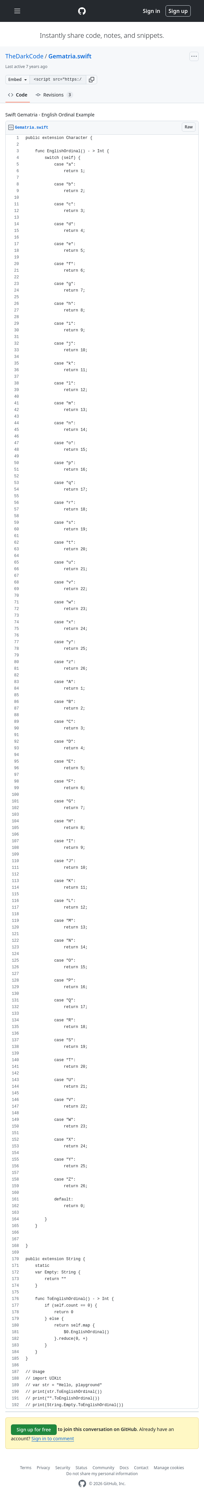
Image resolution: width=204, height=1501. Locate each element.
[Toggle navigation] (17, 11)
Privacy (43, 1467)
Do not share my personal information (102, 1473)
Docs (124, 1467)
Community (103, 1467)
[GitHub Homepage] (82, 1483)
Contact (141, 1467)
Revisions (54, 95)
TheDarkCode (24, 56)
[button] (91, 79)
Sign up (178, 11)
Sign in (151, 11)
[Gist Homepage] (82, 11)
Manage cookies (169, 1467)
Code (18, 95)
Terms (26, 1467)
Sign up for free (34, 1429)
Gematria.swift (70, 56)
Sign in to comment (53, 1438)
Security (62, 1467)
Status (81, 1467)
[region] (102, 772)
